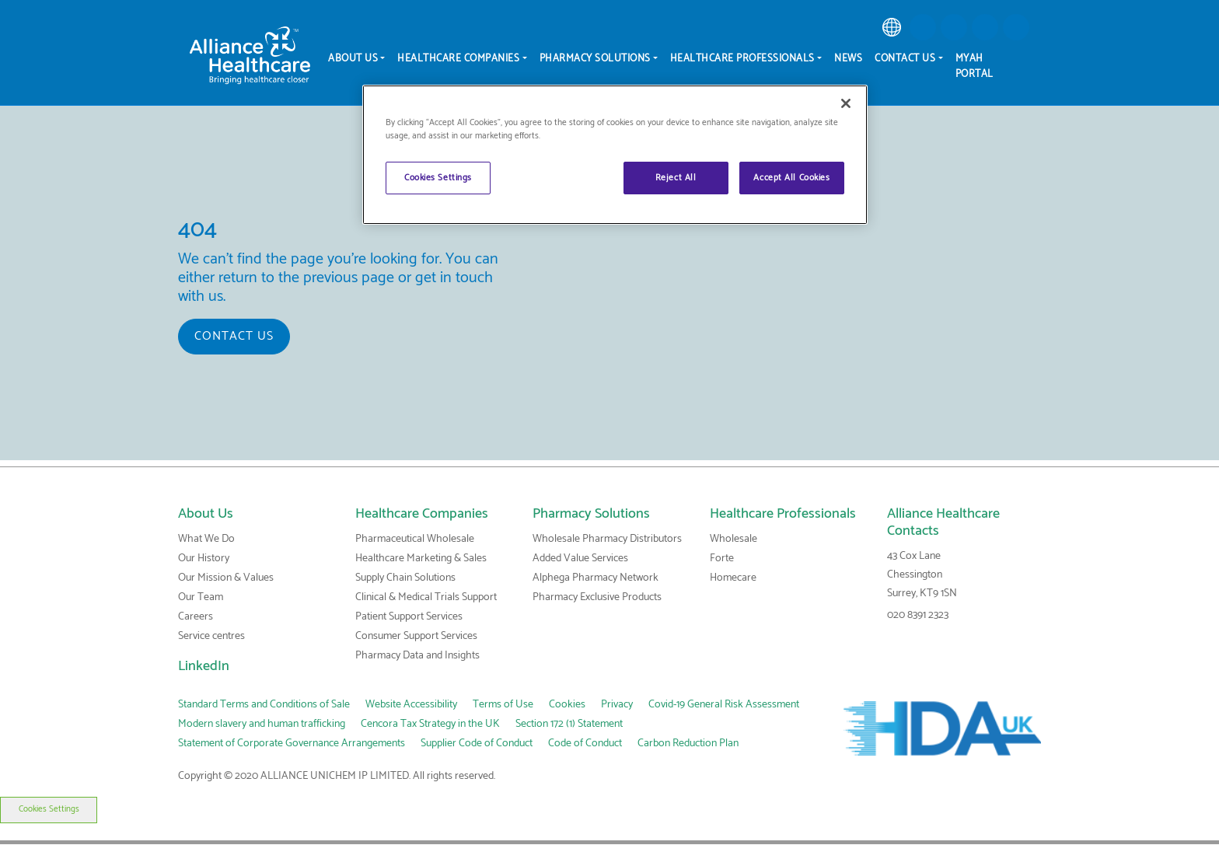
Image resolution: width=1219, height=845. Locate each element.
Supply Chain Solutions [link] (405, 578)
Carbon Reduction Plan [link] (688, 743)
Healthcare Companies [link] (421, 514)
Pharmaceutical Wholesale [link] (414, 539)
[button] (923, 27)
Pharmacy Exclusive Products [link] (597, 597)
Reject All (676, 177)
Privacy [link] (617, 705)
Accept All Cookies (791, 177)
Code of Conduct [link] (585, 743)
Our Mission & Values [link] (226, 578)
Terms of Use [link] (503, 705)
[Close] (846, 103)
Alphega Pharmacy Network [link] (595, 578)
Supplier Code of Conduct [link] (477, 743)
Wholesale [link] (733, 539)
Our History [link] (203, 558)
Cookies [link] (567, 705)
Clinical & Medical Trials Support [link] (426, 597)
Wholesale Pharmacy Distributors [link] (607, 539)
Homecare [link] (733, 578)
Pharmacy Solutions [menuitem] (595, 59)
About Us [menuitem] (353, 59)
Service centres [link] (211, 636)
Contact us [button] (234, 336)
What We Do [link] (206, 539)
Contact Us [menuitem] (905, 59)
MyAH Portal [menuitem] (974, 66)
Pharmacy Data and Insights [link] (417, 656)
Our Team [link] (200, 597)
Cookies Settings (48, 809)
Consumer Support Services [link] (416, 636)
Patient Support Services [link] (409, 617)
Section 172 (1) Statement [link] (569, 724)
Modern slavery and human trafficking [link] (261, 724)
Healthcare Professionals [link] (783, 514)
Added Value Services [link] (580, 558)
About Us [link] (205, 514)
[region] (615, 155)
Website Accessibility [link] (411, 705)
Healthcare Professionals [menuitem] (742, 59)
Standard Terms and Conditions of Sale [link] (264, 705)
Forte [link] (722, 558)
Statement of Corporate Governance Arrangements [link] (291, 743)
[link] (891, 27)
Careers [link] (195, 617)
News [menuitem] (848, 59)
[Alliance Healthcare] (250, 54)
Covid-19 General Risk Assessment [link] (723, 705)
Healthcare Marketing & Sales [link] (421, 558)
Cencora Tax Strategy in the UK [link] (430, 724)
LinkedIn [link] (203, 666)
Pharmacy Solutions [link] (591, 514)
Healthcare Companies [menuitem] (458, 59)
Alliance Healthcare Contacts (943, 522)
